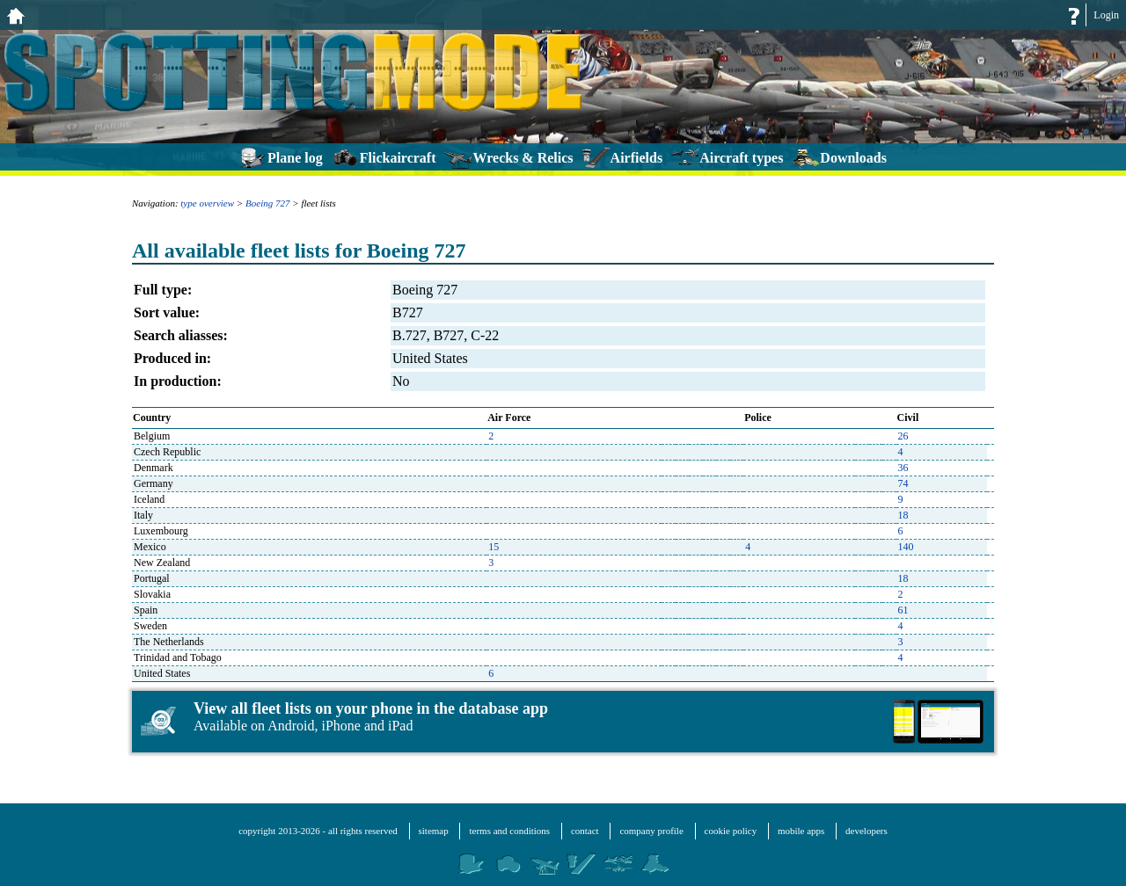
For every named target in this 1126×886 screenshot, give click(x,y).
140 (906, 547)
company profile (651, 830)
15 (493, 547)
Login (1106, 15)
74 (903, 483)
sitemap (434, 830)
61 (903, 610)
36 (903, 467)
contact (585, 830)
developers (866, 830)
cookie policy (731, 830)
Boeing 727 (267, 203)
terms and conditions (509, 830)
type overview (207, 203)
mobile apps (801, 830)
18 (903, 515)
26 (903, 436)
